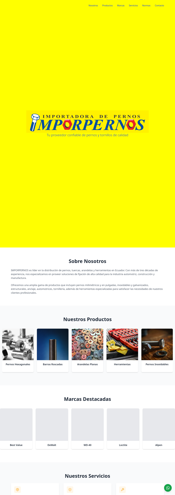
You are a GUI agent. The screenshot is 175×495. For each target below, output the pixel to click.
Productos (107, 5)
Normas (146, 5)
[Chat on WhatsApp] (168, 488)
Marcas (120, 5)
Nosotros (93, 5)
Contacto (159, 5)
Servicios (133, 5)
